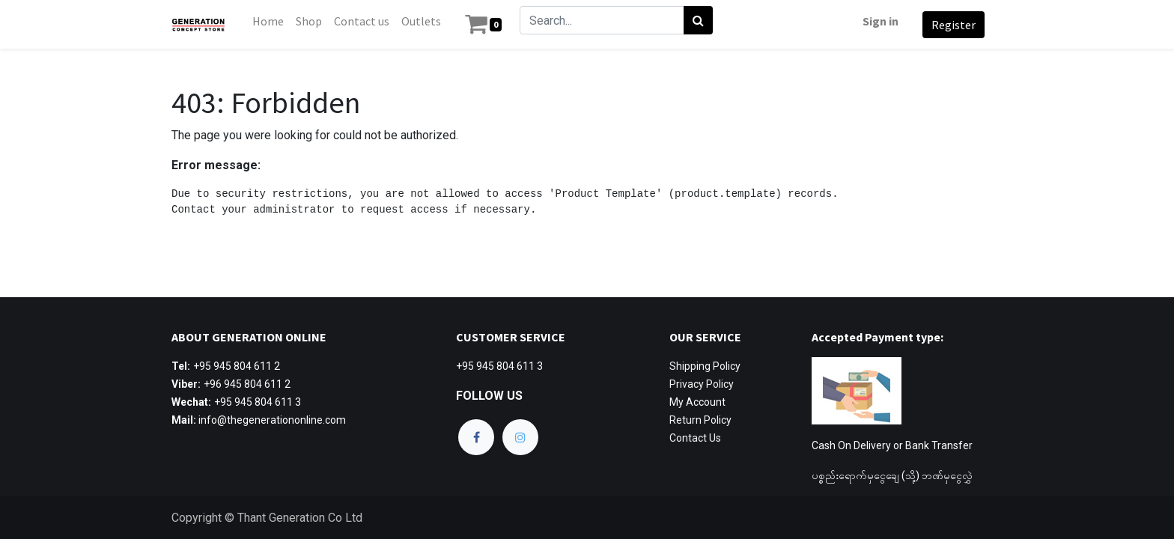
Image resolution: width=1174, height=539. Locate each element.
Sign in (877, 20)
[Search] (701, 20)
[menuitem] (271, 21)
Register (950, 24)
